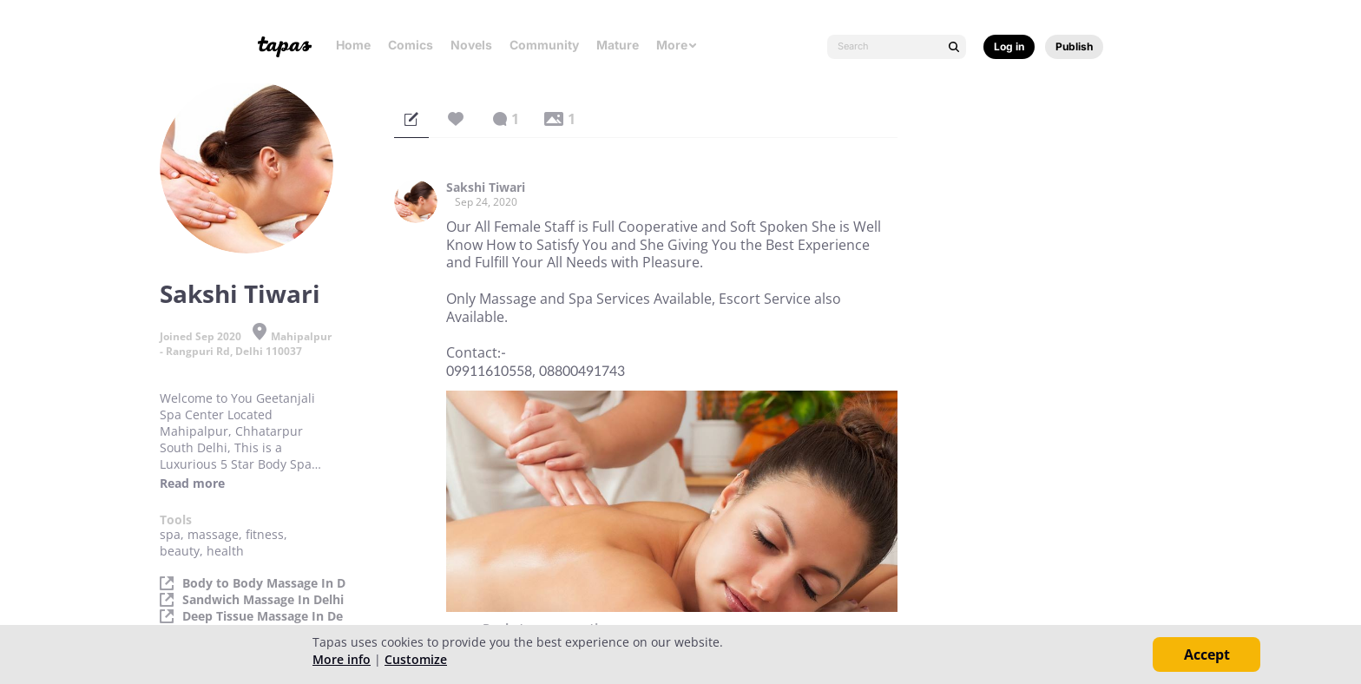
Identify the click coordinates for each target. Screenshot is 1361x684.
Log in (1009, 46)
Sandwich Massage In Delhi (263, 600)
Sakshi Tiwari (485, 187)
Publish (1074, 46)
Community (544, 44)
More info (341, 659)
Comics (410, 44)
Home (353, 44)
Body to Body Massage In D (263, 583)
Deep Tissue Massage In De (262, 616)
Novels (471, 44)
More (677, 44)
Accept (1207, 654)
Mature (617, 44)
